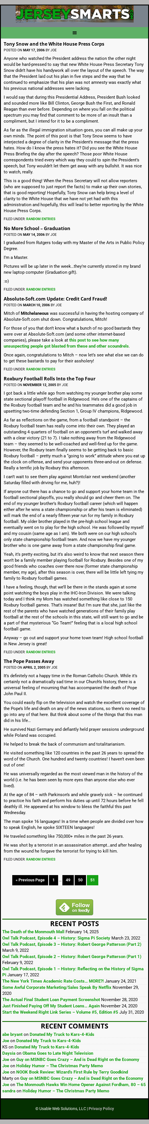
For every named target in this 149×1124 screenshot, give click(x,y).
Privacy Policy (101, 1108)
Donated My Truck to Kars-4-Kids (62, 1034)
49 (68, 880)
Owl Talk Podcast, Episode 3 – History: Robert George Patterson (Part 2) (71, 944)
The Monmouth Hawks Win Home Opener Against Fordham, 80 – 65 (81, 1084)
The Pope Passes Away (29, 661)
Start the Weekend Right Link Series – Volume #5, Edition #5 (60, 1012)
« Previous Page (30, 880)
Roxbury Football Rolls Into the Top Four (49, 379)
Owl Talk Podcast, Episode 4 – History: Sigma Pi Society (56, 938)
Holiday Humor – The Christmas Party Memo (59, 1065)
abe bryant (12, 1034)
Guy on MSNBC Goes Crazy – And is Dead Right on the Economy (77, 1059)
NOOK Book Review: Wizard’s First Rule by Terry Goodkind (72, 1072)
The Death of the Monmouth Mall (33, 931)
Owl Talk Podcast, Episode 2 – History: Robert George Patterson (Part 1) (71, 956)
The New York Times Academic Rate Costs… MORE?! (53, 981)
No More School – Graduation (37, 228)
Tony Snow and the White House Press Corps (54, 44)
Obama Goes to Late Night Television (58, 1053)
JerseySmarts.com (74, 14)
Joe (5, 1040)
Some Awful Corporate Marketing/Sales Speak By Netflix (56, 987)
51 (92, 880)
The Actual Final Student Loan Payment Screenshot (51, 999)
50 (80, 880)
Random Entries (40, 219)
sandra (8, 1090)
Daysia (8, 1053)
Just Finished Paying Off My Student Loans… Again (51, 1006)
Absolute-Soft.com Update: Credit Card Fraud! (55, 299)
